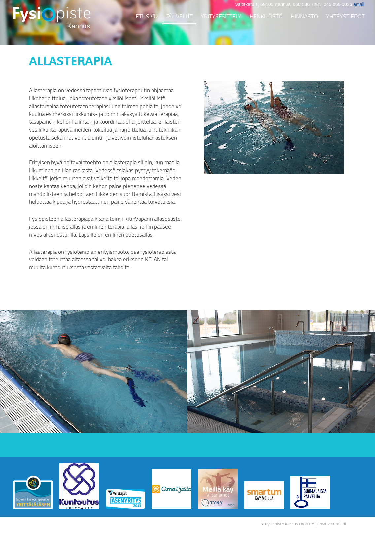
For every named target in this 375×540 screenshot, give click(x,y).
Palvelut (179, 16)
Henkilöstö (266, 16)
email (358, 4)
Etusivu (147, 16)
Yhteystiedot (345, 16)
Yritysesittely (221, 16)
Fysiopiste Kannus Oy (284, 524)
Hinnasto (304, 16)
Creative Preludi (331, 524)
